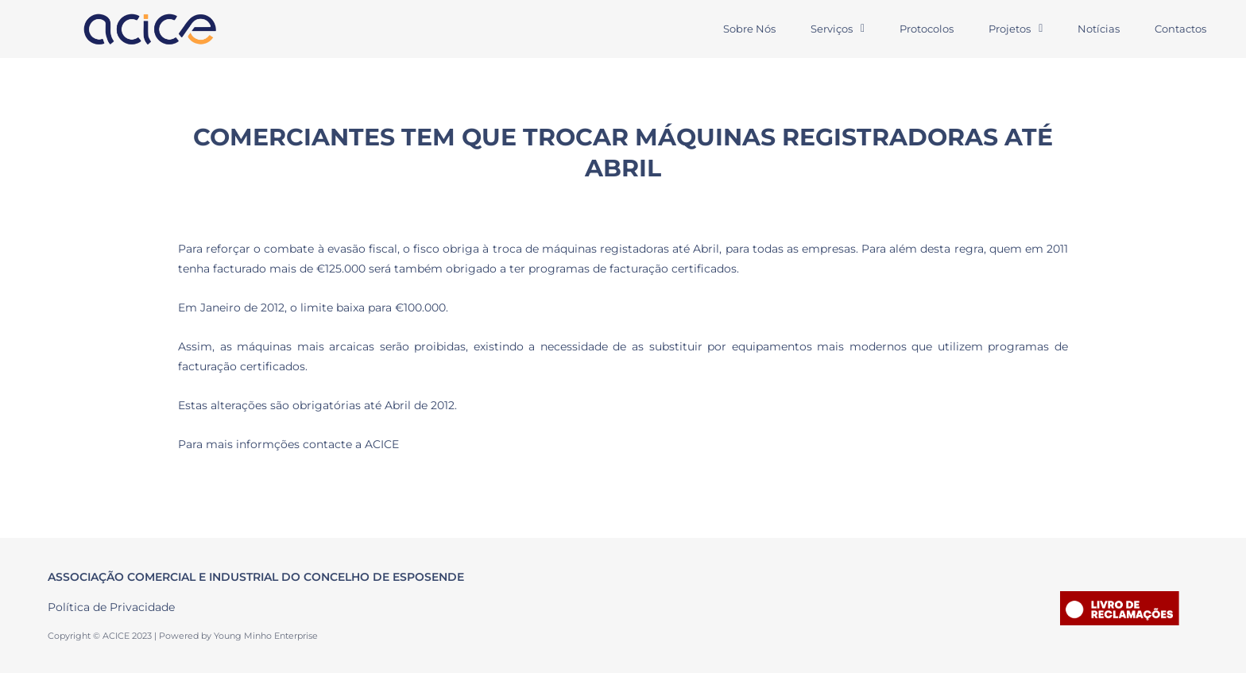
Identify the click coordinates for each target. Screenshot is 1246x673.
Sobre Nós (749, 28)
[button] (837, 29)
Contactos (1180, 28)
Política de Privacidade (111, 607)
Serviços (838, 28)
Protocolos (927, 28)
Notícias (1099, 28)
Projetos (1016, 28)
